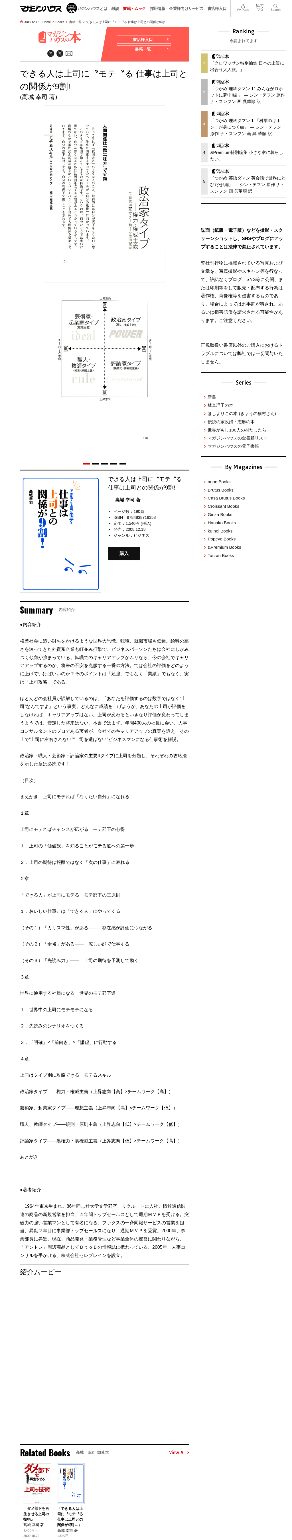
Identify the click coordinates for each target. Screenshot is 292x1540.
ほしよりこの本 (242, 413)
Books (60, 22)
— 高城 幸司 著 (124, 500)
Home (46, 22)
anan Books (219, 481)
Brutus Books (220, 490)
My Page (243, 5)
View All (179, 1453)
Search (275, 5)
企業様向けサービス (186, 9)
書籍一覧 (75, 22)
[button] (86, 464)
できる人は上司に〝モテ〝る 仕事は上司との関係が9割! (125, 22)
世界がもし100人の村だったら (237, 430)
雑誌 (115, 9)
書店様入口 (217, 9)
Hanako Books (222, 522)
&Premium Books (224, 547)
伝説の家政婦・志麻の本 (231, 421)
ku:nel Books (220, 531)
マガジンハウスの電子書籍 (233, 446)
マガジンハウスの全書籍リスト (237, 437)
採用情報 (157, 9)
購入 (124, 554)
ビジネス (141, 536)
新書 (212, 397)
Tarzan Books (221, 555)
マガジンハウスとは (90, 9)
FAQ (259, 5)
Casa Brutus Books (226, 498)
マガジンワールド (48, 8)
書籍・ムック (134, 9)
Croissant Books (223, 506)
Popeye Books (222, 538)
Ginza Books (220, 514)
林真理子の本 (220, 405)
